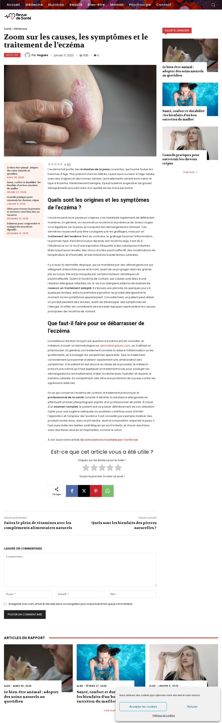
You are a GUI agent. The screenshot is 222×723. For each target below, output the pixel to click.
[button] (213, 5)
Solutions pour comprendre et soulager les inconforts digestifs (23, 226)
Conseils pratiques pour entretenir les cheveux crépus (23, 199)
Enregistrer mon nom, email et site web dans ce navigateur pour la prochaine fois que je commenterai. (71, 604)
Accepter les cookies (143, 706)
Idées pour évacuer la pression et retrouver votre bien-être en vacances (23, 212)
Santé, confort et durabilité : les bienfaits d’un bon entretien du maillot (24, 185)
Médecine (20, 29)
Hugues (42, 55)
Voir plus (190, 172)
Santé (8, 29)
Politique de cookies (164, 715)
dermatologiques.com (115, 345)
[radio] (86, 468)
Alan (7, 686)
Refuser (192, 706)
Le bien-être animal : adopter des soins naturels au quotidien (22, 170)
